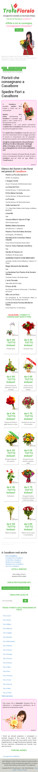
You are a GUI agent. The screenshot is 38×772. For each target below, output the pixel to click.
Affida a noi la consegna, (19, 24)
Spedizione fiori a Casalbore (14, 564)
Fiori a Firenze (7, 663)
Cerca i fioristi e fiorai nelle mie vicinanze (15, 588)
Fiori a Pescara (7, 675)
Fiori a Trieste (7, 693)
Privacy (25, 770)
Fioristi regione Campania (17, 68)
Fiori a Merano (7, 628)
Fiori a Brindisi (7, 637)
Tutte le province (7, 696)
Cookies (19, 770)
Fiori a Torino (7, 680)
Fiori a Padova (7, 646)
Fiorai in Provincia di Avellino (12, 70)
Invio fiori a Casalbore (12, 566)
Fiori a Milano (7, 624)
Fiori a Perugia (7, 654)
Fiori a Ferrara (7, 658)
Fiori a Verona (7, 650)
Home (4, 68)
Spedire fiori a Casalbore (13, 562)
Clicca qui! (19, 30)
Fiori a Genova (7, 684)
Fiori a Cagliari (7, 633)
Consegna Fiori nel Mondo (11, 756)
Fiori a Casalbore (11, 556)
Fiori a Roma (7, 620)
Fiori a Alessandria (9, 641)
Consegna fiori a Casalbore (14, 558)
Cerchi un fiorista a (19, 19)
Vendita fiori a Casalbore (13, 560)
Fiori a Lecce (7, 616)
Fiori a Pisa (6, 671)
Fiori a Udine (7, 667)
